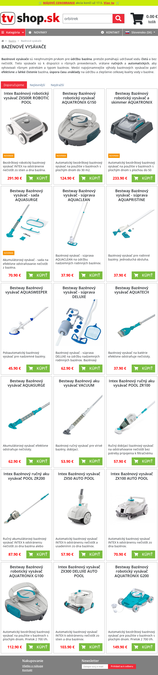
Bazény (12, 40)
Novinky (37, 32)
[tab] (144, 19)
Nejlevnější (37, 85)
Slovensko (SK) (139, 32)
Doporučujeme (14, 85)
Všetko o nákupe (32, 666)
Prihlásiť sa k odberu (122, 666)
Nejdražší (57, 85)
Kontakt (110, 32)
